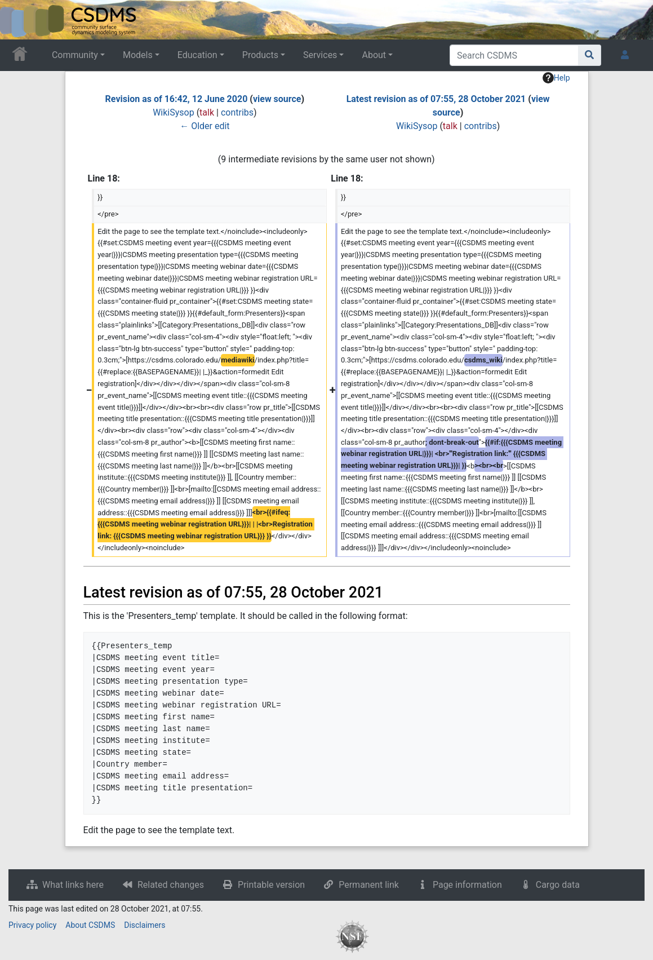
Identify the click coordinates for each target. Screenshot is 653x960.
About (374, 55)
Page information (467, 884)
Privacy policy (32, 925)
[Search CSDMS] (514, 55)
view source (277, 99)
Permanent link (369, 884)
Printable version (271, 884)
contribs (237, 112)
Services (320, 55)
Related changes (170, 884)
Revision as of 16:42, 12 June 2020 (176, 99)
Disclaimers (144, 925)
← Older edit (204, 126)
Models (138, 55)
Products (260, 55)
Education (197, 55)
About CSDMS (90, 925)
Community (75, 55)
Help (556, 77)
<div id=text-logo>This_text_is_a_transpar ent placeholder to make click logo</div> (18, 19)
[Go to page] (589, 55)
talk (206, 112)
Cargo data (558, 884)
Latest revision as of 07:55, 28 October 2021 (436, 99)
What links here (73, 884)
